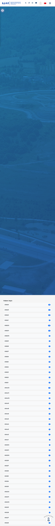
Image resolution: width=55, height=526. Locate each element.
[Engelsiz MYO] (40, 3)
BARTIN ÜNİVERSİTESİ (16, 2)
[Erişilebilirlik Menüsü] (2, 10)
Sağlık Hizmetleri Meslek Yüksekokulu (16, 3)
